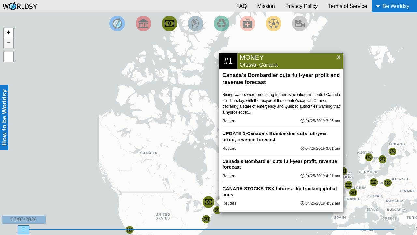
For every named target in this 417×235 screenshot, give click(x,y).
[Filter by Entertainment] (300, 23)
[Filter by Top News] (117, 23)
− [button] (9, 43)
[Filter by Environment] (221, 23)
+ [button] (9, 33)
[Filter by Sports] (273, 23)
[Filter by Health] (247, 23)
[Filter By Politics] (143, 23)
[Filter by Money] (169, 23)
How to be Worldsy (4, 117)
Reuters (229, 121)
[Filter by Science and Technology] (195, 23)
